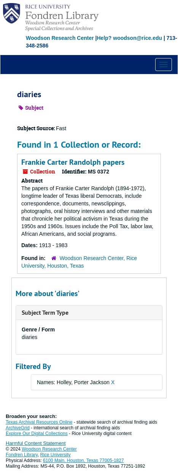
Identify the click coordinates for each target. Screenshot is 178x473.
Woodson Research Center (60, 38)
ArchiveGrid (18, 427)
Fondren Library (22, 454)
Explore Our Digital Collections (37, 433)
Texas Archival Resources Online (39, 422)
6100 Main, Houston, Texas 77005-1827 (83, 460)
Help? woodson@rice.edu (129, 38)
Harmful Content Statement (36, 443)
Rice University (55, 454)
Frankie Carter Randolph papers (72, 162)
